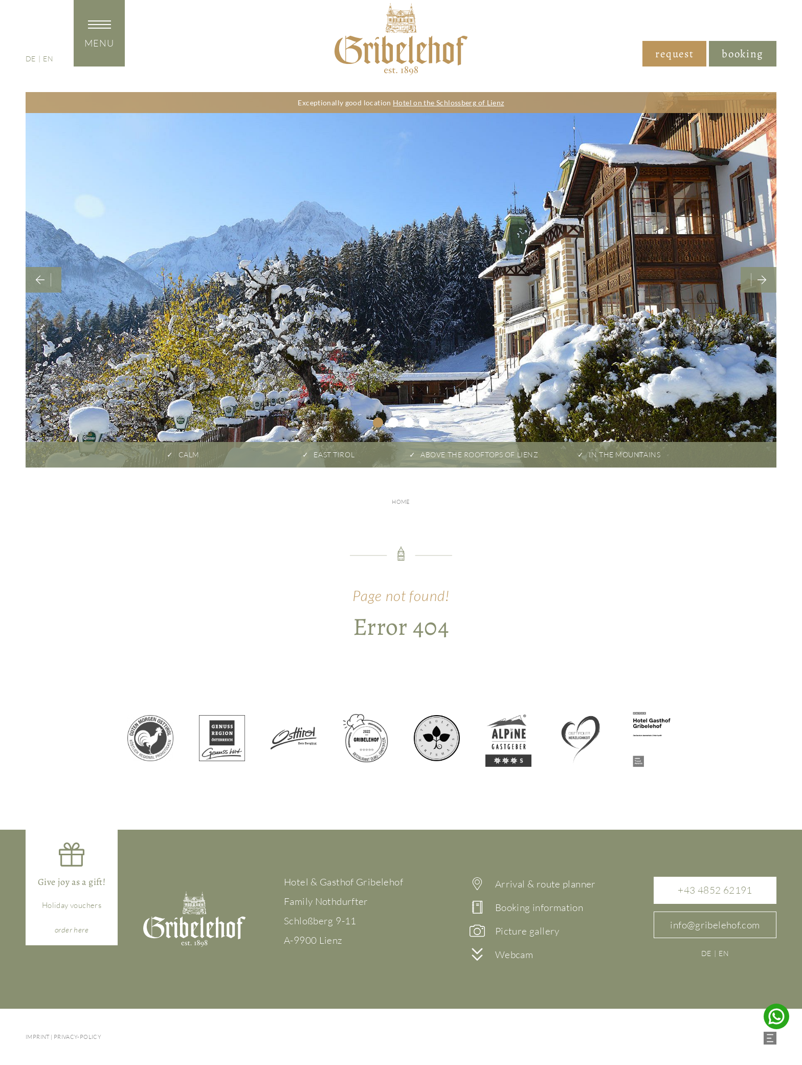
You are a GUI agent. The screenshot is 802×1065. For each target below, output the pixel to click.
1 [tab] (378, 422)
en (48, 58)
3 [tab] (409, 422)
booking (743, 53)
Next (758, 280)
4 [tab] (424, 422)
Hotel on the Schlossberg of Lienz (448, 102)
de (31, 58)
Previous (43, 280)
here (71, 930)
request (674, 53)
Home (401, 501)
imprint (38, 1036)
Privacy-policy (77, 1036)
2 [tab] (393, 422)
